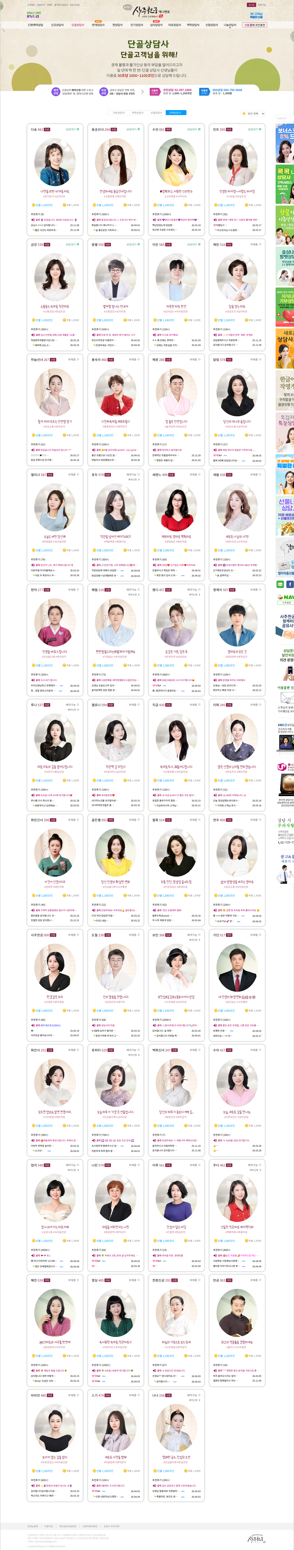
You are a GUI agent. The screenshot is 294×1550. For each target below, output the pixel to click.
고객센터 (31, 4)
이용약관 (48, 1526)
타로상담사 (174, 25)
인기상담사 (137, 25)
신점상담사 (211, 25)
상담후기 (41, 4)
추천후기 (37, 214)
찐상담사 (118, 25)
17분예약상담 (35, 25)
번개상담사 (98, 24)
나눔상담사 (230, 25)
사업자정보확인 (90, 1526)
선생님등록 (32, 1526)
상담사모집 (75, 4)
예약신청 (134, 480)
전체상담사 (175, 112)
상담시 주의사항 (111, 1526)
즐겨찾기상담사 (61, 4)
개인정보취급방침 (67, 1526)
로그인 (252, 4)
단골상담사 (78, 25)
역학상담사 (193, 25)
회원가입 (262, 4)
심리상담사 (156, 24)
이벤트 (50, 4)
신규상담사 (57, 25)
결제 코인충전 (254, 25)
